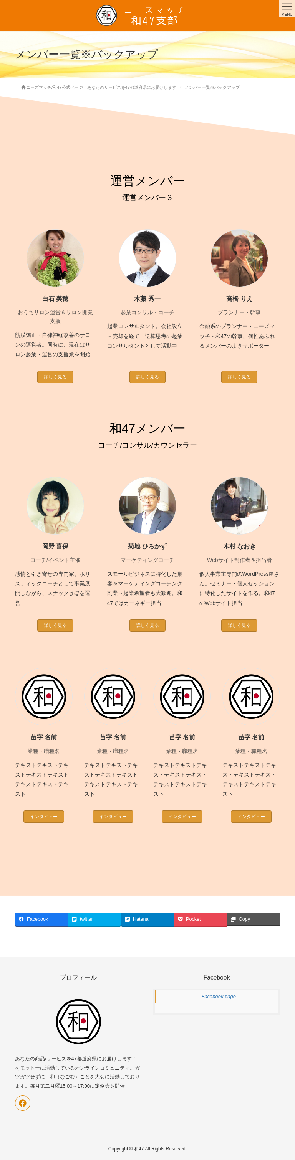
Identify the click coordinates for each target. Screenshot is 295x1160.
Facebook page (218, 996)
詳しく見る (55, 377)
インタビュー (44, 816)
